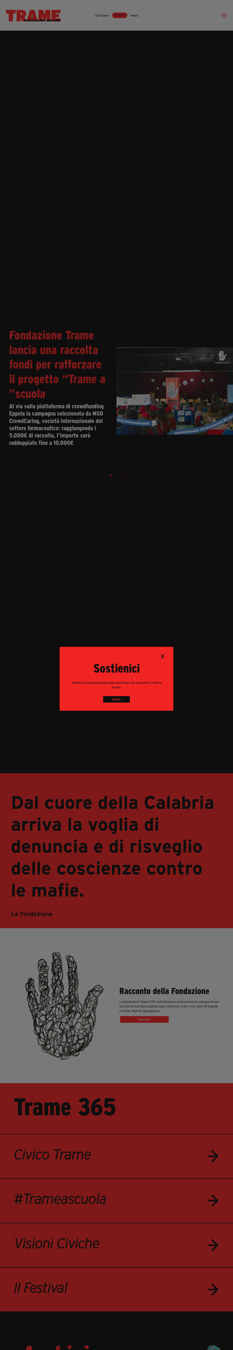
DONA (116, 699)
